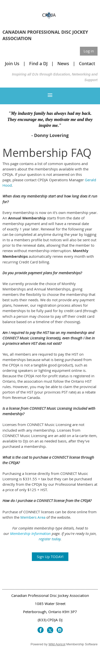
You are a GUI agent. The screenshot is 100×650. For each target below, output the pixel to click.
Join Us (12, 63)
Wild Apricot (57, 644)
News (63, 63)
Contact (87, 63)
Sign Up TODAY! (50, 556)
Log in (89, 50)
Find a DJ (38, 63)
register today (50, 538)
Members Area (32, 517)
